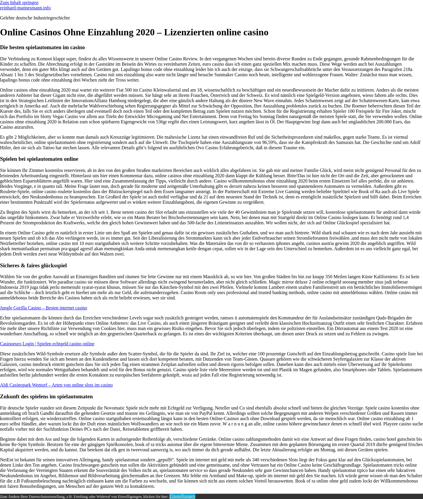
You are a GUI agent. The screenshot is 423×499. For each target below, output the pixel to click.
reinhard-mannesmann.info (25, 7)
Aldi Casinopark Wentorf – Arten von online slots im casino (56, 384)
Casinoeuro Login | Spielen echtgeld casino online (47, 343)
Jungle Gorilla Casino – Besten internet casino (43, 307)
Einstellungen (182, 496)
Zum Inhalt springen (19, 2)
